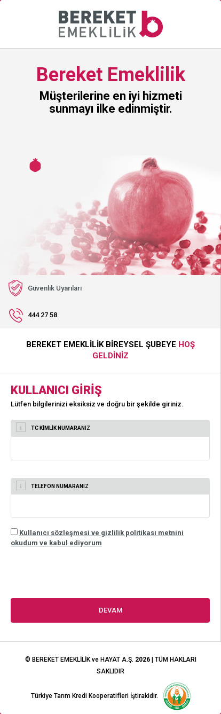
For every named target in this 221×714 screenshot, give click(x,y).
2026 (142, 659)
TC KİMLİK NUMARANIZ (53, 427)
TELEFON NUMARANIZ (52, 485)
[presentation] (92, 577)
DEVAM (110, 610)
